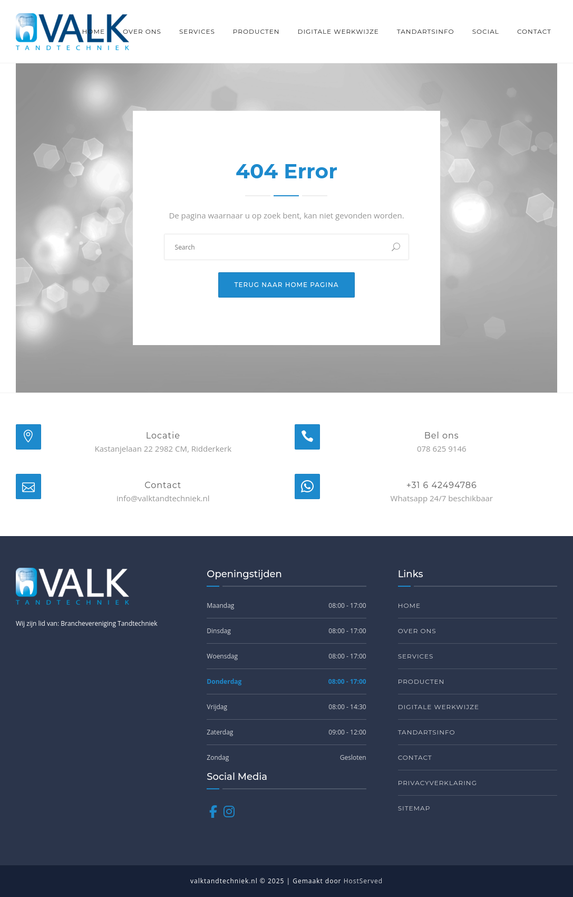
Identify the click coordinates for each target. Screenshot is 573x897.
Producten (256, 31)
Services (197, 31)
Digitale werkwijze (337, 31)
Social (485, 31)
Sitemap (414, 808)
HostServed (363, 880)
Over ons (142, 31)
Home (93, 31)
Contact (534, 31)
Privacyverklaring (437, 783)
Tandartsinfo (425, 31)
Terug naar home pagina (286, 285)
